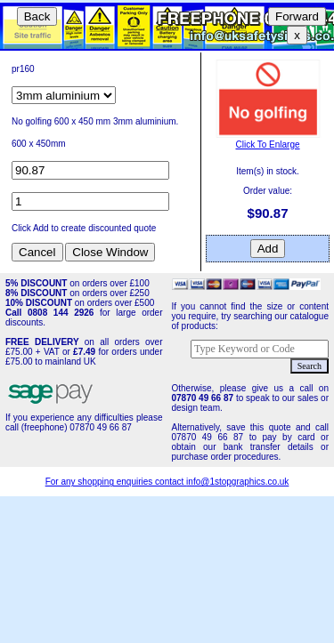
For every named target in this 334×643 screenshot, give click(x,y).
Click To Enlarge (268, 139)
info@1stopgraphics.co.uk (237, 481)
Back (37, 16)
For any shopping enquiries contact (115, 481)
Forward (297, 16)
